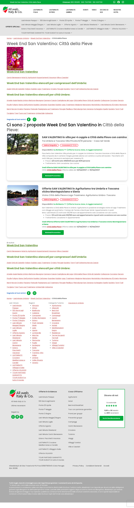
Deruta (121, 100)
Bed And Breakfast (56, 311)
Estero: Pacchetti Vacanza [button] (32, 29)
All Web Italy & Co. (18, 401)
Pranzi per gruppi (75, 413)
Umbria (35, 358)
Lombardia (36, 333)
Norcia (14, 109)
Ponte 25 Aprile (18, 315)
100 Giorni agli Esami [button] (48, 20)
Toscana (35, 350)
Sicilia (34, 348)
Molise (34, 338)
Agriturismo (56, 305)
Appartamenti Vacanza (46, 77)
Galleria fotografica (50, 145)
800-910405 (75, 2)
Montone (123, 105)
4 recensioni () (69, 145)
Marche (35, 335)
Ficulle (9, 105)
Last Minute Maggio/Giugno (18, 324)
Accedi (106, 466)
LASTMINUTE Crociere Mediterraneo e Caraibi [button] (64, 29)
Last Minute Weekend (17, 336)
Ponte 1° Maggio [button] (82, 20)
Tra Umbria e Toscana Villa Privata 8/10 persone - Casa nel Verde (76, 140)
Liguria (34, 330)
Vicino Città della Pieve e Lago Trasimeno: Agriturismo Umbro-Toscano (79, 195)
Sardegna (36, 345)
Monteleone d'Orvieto (110, 105)
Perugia (60, 89)
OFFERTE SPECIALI (13, 27)
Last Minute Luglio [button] (54, 24)
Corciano (113, 100)
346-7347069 (86, 2)
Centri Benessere (14, 77)
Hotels (54, 325)
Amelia (9, 100)
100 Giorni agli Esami (47, 401)
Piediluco (69, 109)
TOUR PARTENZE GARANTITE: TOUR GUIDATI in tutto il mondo (19, 376)
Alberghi (55, 308)
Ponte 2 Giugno (18, 320)
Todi (77, 89)
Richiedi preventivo (53, 176)
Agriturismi (72, 397)
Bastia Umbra (23, 100)
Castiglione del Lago (65, 100)
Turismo (55, 340)
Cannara (47, 100)
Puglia (34, 343)
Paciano (27, 109)
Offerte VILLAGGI (19, 370)
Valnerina (49, 113)
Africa (34, 308)
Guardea (51, 105)
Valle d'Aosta (37, 360)
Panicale (34, 109)
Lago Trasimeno (43, 89)
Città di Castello (17, 89)
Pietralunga (78, 109)
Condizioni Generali (93, 466)
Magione (78, 105)
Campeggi (56, 315)
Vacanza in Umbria (76, 303)
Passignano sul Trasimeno (48, 109)
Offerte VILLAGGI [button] (119, 29)
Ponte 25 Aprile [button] (66, 20)
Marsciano (86, 105)
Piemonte (36, 340)
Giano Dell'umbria (25, 105)
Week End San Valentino (40, 38)
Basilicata (36, 310)
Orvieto (54, 89)
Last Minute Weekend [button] (89, 24)
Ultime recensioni (18, 405)
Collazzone (105, 100)
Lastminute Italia (38, 11)
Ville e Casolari (62, 77)
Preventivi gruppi (75, 418)
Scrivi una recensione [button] (111, 418)
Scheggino (98, 109)
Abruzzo (35, 305)
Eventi (85, 10)
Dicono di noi (104, 11)
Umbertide (40, 113)
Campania (36, 315)
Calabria (35, 313)
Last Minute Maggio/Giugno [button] (32, 24)
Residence (56, 333)
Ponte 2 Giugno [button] (97, 20)
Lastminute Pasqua (16, 306)
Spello (105, 109)
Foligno (28, 89)
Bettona (32, 100)
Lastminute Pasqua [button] (29, 20)
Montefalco (96, 105)
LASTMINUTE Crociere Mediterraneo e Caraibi (18, 359)
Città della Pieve (80, 100)
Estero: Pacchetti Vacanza (16, 350)
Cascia (54, 100)
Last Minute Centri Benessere (17, 342)
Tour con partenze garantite (80, 409)
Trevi (16, 113)
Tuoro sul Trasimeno (27, 113)
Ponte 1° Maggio (18, 318)
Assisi (9, 89)
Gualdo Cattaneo (40, 105)
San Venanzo (88, 109)
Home (9, 38)
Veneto (35, 362)
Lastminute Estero (53, 11)
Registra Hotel (117, 11)
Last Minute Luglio (46, 422)
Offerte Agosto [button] (70, 24)
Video (94, 10)
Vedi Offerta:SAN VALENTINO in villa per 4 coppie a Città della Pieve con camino (76, 167)
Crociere (55, 323)
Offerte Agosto (18, 333)
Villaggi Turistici (58, 345)
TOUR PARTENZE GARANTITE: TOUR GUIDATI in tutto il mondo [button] (46, 33)
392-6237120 (97, 2)
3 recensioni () (69, 199)
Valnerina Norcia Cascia (88, 89)
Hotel (70, 401)
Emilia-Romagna (39, 318)
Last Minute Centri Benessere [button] (113, 24)
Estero (34, 320)
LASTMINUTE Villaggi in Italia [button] (97, 29)
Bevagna (39, 100)
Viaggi (54, 343)
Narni (9, 109)
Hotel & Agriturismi (28, 77)
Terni (73, 89)
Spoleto (67, 89)
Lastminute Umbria (70, 11)
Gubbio (34, 89)
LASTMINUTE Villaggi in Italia (18, 366)
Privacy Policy (78, 466)
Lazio (34, 328)
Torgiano (10, 113)
